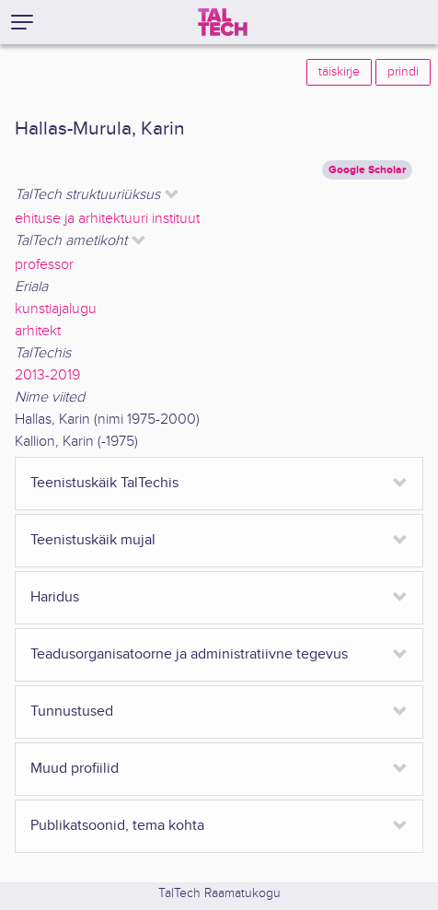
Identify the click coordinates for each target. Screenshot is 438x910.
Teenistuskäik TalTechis (104, 483)
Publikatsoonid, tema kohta (117, 825)
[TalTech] (222, 22)
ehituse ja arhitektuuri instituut (107, 219)
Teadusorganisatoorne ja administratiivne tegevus (189, 654)
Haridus (54, 597)
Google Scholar (367, 170)
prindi (403, 71)
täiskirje (339, 71)
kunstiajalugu (56, 309)
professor (44, 265)
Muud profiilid (74, 768)
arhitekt (38, 331)
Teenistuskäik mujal (93, 540)
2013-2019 (47, 375)
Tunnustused (71, 711)
